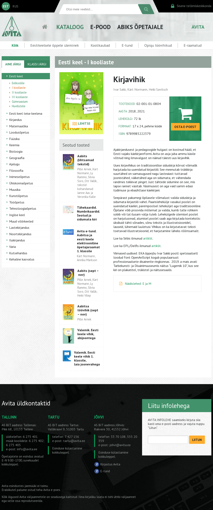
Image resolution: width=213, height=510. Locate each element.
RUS (15, 6)
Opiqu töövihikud (158, 45)
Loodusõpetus (19, 132)
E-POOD (100, 27)
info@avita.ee (27, 449)
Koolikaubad (100, 45)
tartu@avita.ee (74, 441)
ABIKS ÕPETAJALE (140, 27)
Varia (12, 247)
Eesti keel (16, 76)
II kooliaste (19, 92)
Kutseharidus (18, 253)
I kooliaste (19, 88)
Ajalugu (14, 164)
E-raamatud (193, 45)
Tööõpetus (16, 202)
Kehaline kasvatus (21, 259)
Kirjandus (15, 120)
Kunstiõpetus (18, 196)
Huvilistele (18, 106)
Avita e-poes (51, 490)
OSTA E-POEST (185, 127)
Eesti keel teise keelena (25, 113)
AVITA (198, 27)
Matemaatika (18, 126)
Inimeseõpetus (19, 177)
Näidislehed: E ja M (138, 283)
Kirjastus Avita (110, 464)
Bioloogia (15, 151)
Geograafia (16, 158)
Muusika (14, 189)
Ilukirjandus (17, 240)
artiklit (147, 238)
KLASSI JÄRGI (36, 64)
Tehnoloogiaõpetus (22, 208)
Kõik (15, 45)
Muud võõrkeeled (21, 221)
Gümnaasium (20, 101)
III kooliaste (20, 97)
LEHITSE (81, 123)
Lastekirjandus (19, 227)
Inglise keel (17, 215)
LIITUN (197, 440)
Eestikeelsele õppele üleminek (54, 45)
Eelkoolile (18, 83)
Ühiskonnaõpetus (21, 183)
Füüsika (14, 139)
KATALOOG (70, 27)
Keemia (14, 145)
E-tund (127, 45)
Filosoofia (16, 170)
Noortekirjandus (20, 234)
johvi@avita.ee (120, 445)
